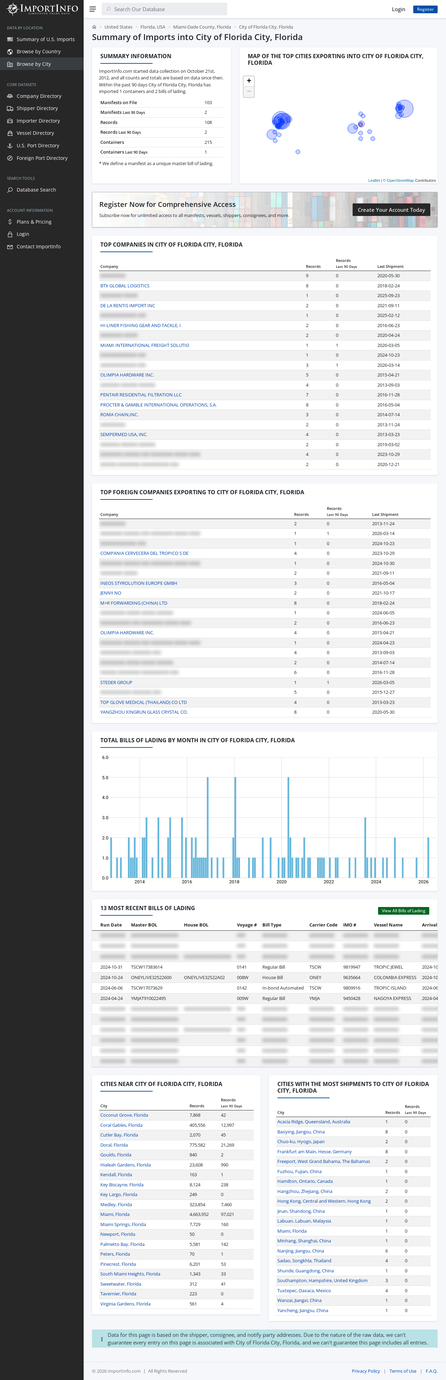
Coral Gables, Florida (121, 1125)
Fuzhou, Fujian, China (299, 1171)
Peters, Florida (115, 1254)
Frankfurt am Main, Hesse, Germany (314, 1151)
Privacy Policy (366, 1371)
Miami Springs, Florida (123, 1224)
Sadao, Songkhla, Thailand (304, 1260)
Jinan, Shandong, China (301, 1211)
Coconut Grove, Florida (124, 1115)
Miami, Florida (115, 1214)
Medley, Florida (116, 1204)
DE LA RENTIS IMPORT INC (127, 305)
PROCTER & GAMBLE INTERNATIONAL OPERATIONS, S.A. (158, 405)
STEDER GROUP (116, 682)
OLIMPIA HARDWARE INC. (127, 375)
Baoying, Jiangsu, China (301, 1132)
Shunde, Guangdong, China (305, 1270)
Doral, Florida (114, 1145)
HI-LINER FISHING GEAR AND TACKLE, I (140, 325)
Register (425, 9)
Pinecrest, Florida (118, 1264)
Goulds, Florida (115, 1155)
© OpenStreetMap (398, 180)
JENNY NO (110, 593)
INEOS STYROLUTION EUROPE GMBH (138, 583)
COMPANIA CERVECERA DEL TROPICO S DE (144, 553)
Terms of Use (403, 1371)
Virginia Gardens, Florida (125, 1304)
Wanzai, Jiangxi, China (299, 1300)
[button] (249, 81)
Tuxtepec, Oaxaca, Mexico (304, 1290)
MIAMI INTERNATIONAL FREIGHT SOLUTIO (144, 345)
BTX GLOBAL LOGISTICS (124, 285)
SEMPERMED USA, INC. (123, 434)
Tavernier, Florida (118, 1293)
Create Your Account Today (391, 209)
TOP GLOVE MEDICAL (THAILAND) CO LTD (143, 702)
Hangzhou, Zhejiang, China (304, 1191)
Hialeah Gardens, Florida (125, 1165)
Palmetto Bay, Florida (122, 1244)
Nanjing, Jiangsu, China (300, 1251)
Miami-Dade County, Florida (202, 27)
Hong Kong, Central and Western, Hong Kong (324, 1201)
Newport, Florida (117, 1234)
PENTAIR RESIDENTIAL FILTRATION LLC (141, 394)
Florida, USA (152, 27)
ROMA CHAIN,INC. (119, 414)
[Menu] (92, 9)
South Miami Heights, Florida (130, 1274)
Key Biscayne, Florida (122, 1184)
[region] (42, 699)
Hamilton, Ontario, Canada (305, 1181)
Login (398, 9)
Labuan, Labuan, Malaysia (304, 1221)
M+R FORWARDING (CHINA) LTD (133, 603)
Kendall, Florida (116, 1174)
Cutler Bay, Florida (119, 1135)
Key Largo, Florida (118, 1194)
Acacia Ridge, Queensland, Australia (313, 1121)
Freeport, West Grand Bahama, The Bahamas (323, 1161)
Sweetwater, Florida (120, 1284)
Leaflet (374, 180)
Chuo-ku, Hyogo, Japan (301, 1141)
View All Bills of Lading (403, 911)
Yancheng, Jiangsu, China (302, 1310)
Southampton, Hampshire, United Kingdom (322, 1280)
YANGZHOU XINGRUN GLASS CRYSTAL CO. (144, 712)
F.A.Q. (432, 1371)
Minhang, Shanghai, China (304, 1241)
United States (118, 27)
